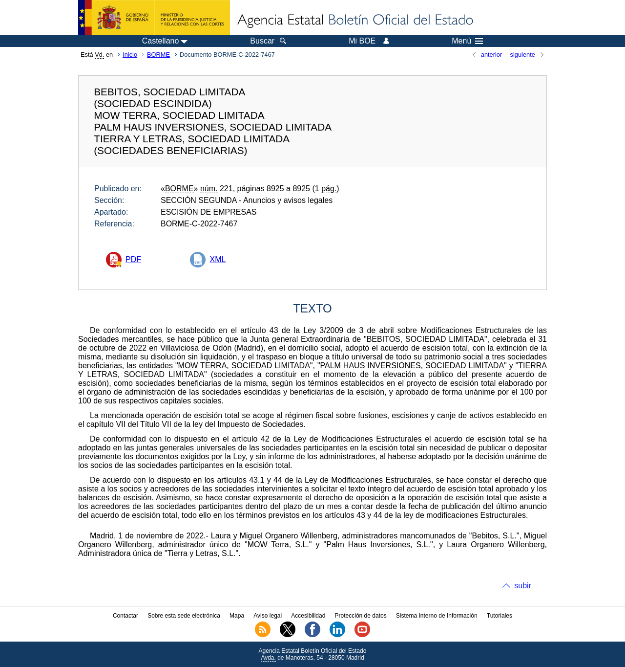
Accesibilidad (308, 615)
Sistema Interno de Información (437, 615)
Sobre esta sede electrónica (183, 615)
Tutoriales (499, 615)
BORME (158, 54)
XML (217, 259)
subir (522, 585)
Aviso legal (267, 615)
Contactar (125, 615)
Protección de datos (361, 615)
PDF (133, 259)
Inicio (130, 54)
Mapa (236, 615)
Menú (467, 41)
